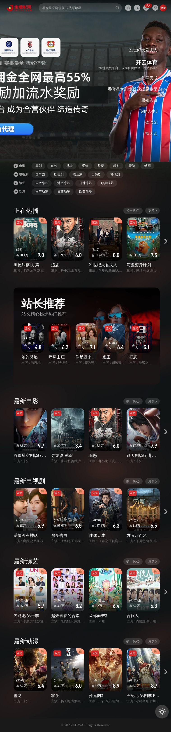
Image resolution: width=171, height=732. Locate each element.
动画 (147, 166)
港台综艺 (63, 183)
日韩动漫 (63, 191)
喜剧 (38, 166)
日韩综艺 (85, 183)
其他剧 (115, 174)
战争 (70, 166)
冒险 (132, 166)
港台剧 (77, 174)
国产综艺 (41, 183)
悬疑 (101, 166)
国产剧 (40, 174)
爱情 (85, 166)
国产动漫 (41, 191)
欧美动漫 (85, 191)
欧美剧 (59, 174)
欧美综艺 (107, 183)
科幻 (116, 166)
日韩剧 (96, 174)
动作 (54, 166)
